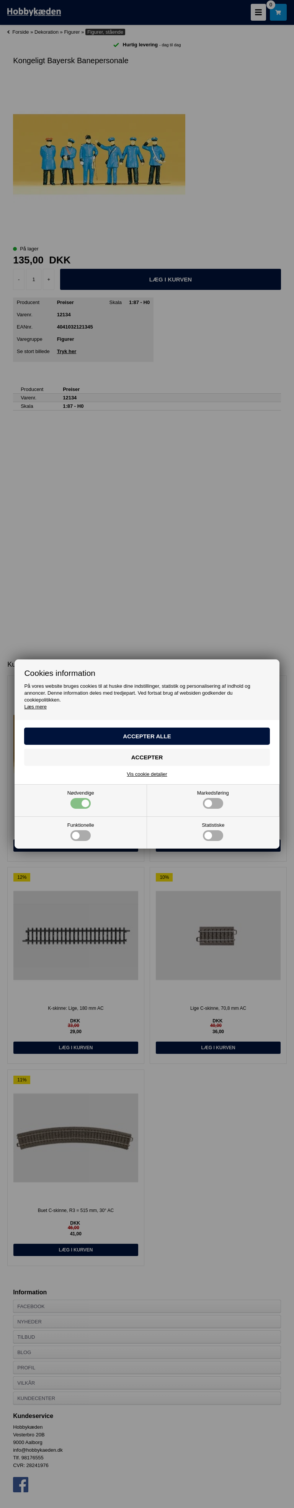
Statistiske (213, 832)
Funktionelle (80, 832)
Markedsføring (213, 799)
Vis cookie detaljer (147, 774)
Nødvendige (80, 799)
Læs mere (35, 707)
